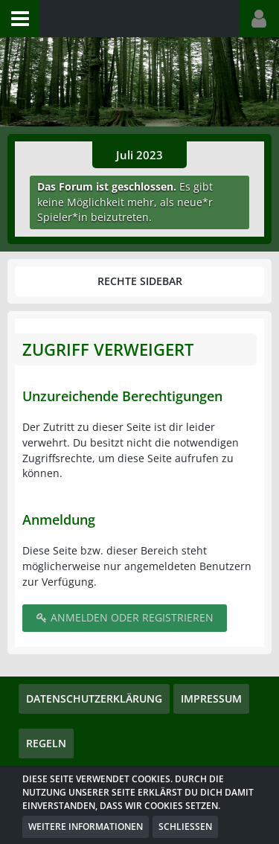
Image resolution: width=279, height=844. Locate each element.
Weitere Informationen (85, 826)
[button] (20, 18)
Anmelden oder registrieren (125, 617)
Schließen (185, 826)
